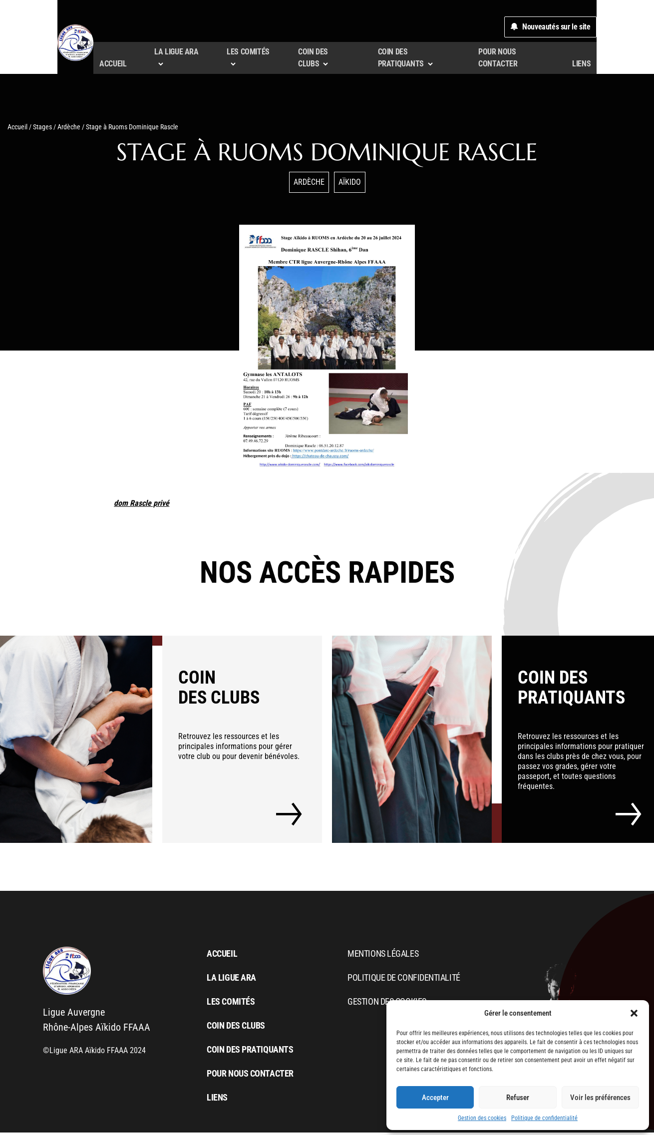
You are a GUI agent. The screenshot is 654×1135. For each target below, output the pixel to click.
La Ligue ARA (231, 980)
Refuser (517, 1097)
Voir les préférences (600, 1097)
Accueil (110, 66)
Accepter (435, 1097)
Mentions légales (382, 956)
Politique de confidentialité (544, 1118)
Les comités (231, 1004)
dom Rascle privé (141, 505)
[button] (634, 1013)
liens (633, 66)
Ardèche (68, 129)
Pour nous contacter (557, 66)
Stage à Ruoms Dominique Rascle (327, 154)
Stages (42, 129)
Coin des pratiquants (250, 1052)
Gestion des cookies (482, 1118)
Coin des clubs (236, 1028)
